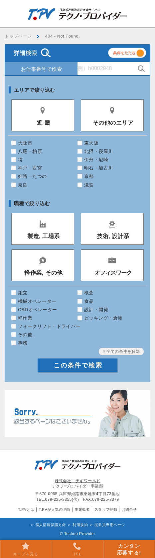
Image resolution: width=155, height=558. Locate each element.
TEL (77, 549)
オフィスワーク (113, 273)
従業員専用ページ (109, 525)
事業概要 (82, 509)
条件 (135, 54)
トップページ (18, 36)
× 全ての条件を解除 (121, 351)
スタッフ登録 (105, 509)
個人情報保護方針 (51, 525)
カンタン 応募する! (129, 549)
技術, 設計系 (113, 236)
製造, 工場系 (43, 236)
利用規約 (80, 525)
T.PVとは (26, 509)
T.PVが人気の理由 (54, 509)
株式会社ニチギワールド (77, 481)
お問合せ (129, 509)
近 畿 (43, 123)
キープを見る (26, 549)
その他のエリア (113, 123)
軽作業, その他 (43, 273)
